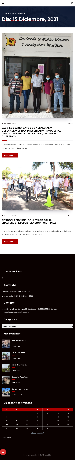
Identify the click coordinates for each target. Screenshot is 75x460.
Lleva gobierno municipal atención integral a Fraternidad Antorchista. (20, 353)
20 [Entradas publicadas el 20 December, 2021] (7, 425)
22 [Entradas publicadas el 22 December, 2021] (27, 425)
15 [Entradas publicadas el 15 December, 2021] (27, 421)
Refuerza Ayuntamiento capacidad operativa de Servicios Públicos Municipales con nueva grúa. (20, 389)
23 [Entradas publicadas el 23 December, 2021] (37, 425)
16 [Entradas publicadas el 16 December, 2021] (37, 421)
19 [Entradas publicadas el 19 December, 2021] (68, 421)
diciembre (21, 13)
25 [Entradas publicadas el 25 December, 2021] (58, 425)
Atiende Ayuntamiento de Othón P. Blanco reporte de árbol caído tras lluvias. (20, 365)
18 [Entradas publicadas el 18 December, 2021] (58, 421)
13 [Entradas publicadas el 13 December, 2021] (6, 421)
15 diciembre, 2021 (9, 124)
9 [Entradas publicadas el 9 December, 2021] (37, 417)
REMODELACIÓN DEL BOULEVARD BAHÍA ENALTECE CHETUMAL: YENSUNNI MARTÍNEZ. (29, 221)
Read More (8, 155)
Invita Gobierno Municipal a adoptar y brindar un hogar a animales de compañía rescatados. (20, 341)
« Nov (4, 437)
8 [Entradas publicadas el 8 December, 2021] (27, 417)
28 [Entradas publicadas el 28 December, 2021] (17, 428)
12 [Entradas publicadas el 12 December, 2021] (68, 417)
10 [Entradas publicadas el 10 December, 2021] (47, 417)
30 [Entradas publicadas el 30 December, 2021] (37, 428)
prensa (70, 124)
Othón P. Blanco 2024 (44, 455)
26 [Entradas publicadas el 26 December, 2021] (68, 425)
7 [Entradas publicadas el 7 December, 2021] (16, 417)
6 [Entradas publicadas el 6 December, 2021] (6, 417)
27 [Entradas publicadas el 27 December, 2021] (7, 428)
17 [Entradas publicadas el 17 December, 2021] (47, 421)
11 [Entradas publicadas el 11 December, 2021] (58, 417)
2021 (12, 13)
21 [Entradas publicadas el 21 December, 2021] (17, 425)
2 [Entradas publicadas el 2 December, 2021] (37, 413)
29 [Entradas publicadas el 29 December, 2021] (27, 428)
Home (4, 13)
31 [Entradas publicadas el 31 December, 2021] (47, 428)
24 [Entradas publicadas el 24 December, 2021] (48, 425)
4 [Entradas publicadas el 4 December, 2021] (58, 413)
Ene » (9, 437)
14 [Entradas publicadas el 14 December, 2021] (17, 421)
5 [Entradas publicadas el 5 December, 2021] (68, 413)
